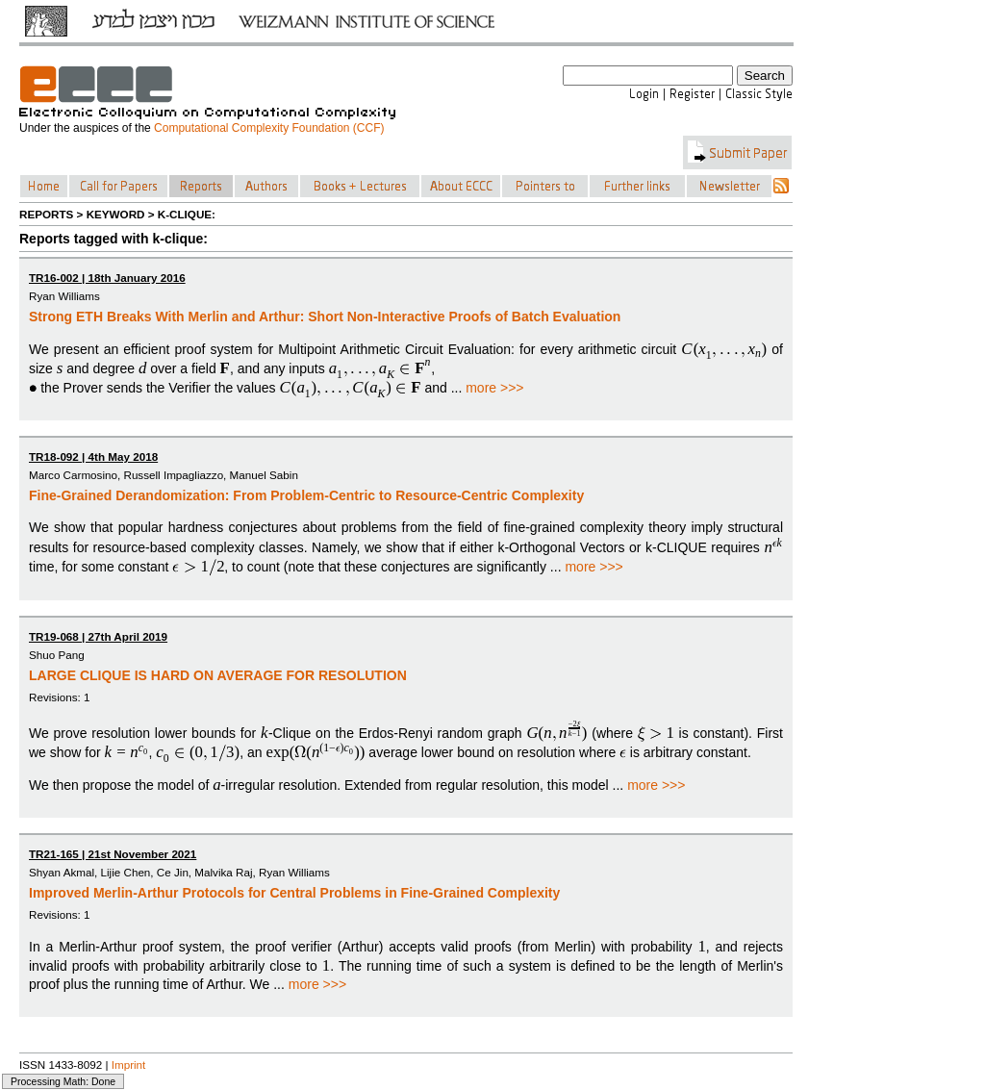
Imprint (129, 1064)
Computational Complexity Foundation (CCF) (269, 128)
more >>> (494, 387)
